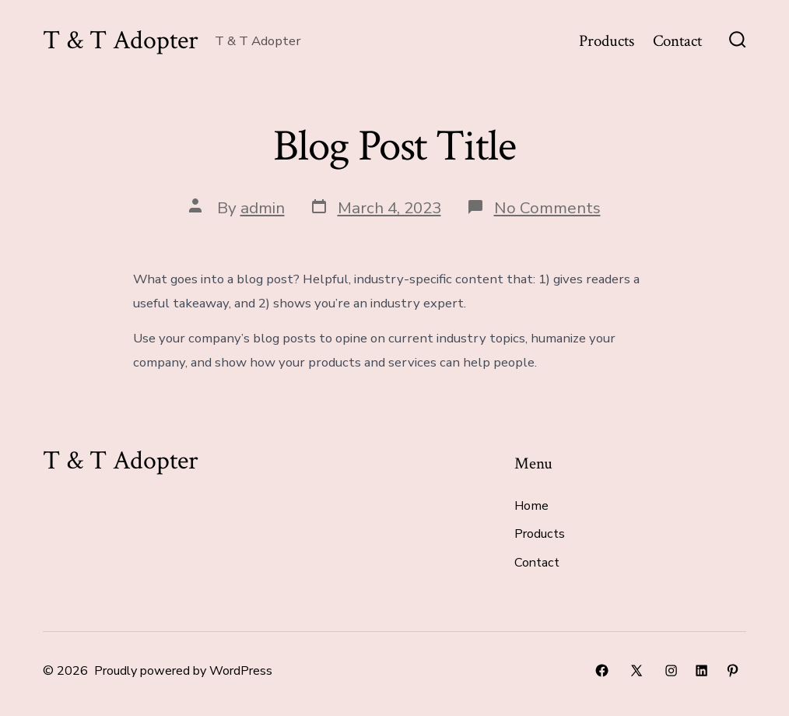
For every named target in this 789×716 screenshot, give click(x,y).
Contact (677, 40)
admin (262, 208)
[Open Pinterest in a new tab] (732, 670)
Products (606, 40)
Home (531, 505)
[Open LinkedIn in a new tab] (701, 670)
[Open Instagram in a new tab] (671, 670)
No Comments (547, 208)
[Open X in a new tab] (636, 670)
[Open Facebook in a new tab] (601, 670)
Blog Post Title (394, 146)
